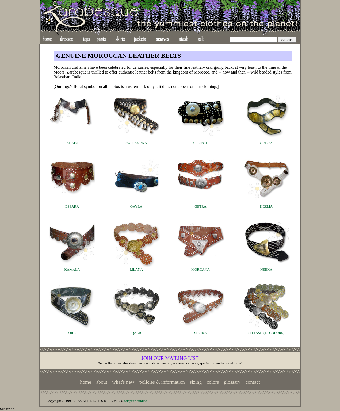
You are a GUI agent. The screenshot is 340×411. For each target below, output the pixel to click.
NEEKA (266, 269)
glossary (232, 382)
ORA (72, 333)
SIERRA (200, 333)
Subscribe (7, 409)
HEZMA (266, 206)
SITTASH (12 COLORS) (266, 333)
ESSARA (72, 206)
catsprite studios (135, 401)
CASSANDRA (136, 143)
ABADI (72, 143)
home (85, 382)
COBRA (266, 143)
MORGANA (200, 269)
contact (253, 382)
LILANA (136, 269)
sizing (196, 382)
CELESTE (200, 143)
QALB (136, 333)
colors (213, 382)
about (101, 382)
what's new (123, 382)
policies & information (162, 382)
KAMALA (72, 269)
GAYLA (136, 206)
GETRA (200, 206)
